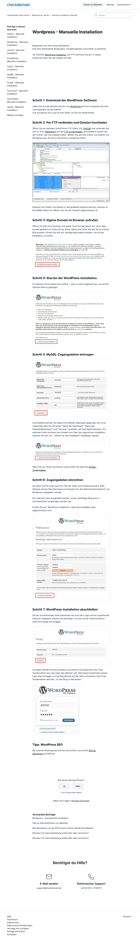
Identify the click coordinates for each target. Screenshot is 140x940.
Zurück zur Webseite (93, 4)
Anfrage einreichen (80, 801)
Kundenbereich (123, 4)
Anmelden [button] (12, 934)
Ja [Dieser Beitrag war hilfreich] (64, 786)
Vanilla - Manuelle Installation (15, 108)
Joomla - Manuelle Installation (16, 51)
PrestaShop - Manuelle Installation (17, 60)
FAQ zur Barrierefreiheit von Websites (50, 823)
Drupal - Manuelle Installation (15, 84)
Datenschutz (13, 922)
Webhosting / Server (40, 15)
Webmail (110, 4)
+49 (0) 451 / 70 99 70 (91, 888)
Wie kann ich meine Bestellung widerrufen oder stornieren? (60, 833)
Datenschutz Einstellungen (19, 925)
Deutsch (128, 916)
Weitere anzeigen (15, 115)
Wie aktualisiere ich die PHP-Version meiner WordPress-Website (62, 828)
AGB (9, 916)
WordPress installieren (55, 54)
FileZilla (86, 128)
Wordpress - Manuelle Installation (17, 43)
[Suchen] (113, 15)
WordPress (75, 106)
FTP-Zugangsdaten (73, 131)
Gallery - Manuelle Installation (15, 35)
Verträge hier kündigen (18, 928)
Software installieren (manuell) (64, 15)
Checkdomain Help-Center (18, 15)
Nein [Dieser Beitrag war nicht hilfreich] (78, 786)
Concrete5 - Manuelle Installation (17, 92)
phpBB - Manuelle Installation (15, 76)
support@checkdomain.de (49, 888)
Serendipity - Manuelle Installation (17, 100)
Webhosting (50, 131)
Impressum (12, 919)
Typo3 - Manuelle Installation (15, 68)
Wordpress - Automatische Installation (50, 818)
